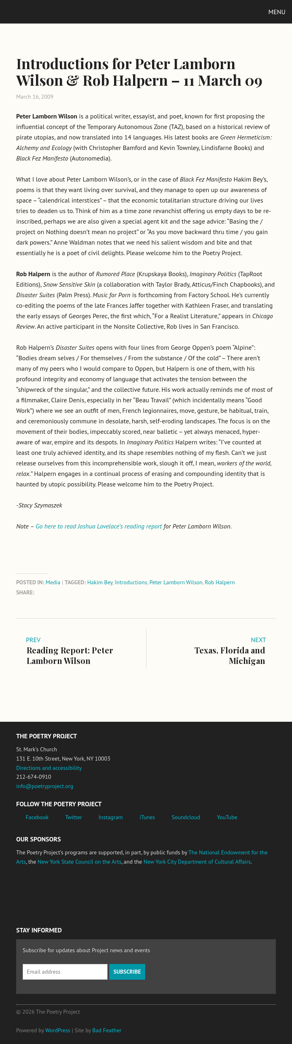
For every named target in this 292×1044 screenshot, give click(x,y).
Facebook (37, 817)
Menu (277, 12)
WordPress (57, 1030)
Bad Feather (106, 1030)
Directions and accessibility (49, 767)
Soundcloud (185, 817)
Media (53, 582)
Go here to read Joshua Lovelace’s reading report (99, 526)
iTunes (147, 817)
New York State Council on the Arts (79, 861)
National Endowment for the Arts (38, 892)
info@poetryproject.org (44, 786)
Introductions (131, 582)
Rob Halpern (220, 582)
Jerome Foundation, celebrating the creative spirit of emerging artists (91, 892)
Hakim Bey (99, 582)
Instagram (111, 817)
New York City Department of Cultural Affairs (197, 861)
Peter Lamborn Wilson (175, 582)
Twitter (73, 817)
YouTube (227, 817)
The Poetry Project (44, 11)
